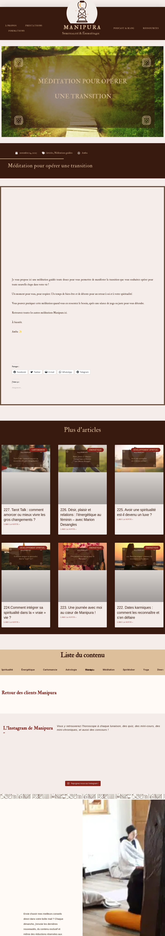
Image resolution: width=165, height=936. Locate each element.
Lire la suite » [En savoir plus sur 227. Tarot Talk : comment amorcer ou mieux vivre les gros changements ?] (12, 524)
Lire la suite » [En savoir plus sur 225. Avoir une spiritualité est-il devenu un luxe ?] (125, 519)
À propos (11, 25)
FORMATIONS (16, 31)
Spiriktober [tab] (129, 669)
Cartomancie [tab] (50, 669)
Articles (50, 152)
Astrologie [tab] (71, 669)
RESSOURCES (151, 28)
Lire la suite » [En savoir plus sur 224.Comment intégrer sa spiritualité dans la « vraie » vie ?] (12, 622)
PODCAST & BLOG (123, 28)
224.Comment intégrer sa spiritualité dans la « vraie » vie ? (25, 612)
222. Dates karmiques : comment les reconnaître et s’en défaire (138, 612)
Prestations (33, 25)
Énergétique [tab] (28, 669)
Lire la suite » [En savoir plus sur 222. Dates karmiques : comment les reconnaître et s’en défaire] (125, 622)
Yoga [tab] (146, 669)
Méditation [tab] (109, 669)
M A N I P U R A (82, 27)
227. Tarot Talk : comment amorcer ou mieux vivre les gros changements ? (24, 515)
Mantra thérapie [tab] (89, 669)
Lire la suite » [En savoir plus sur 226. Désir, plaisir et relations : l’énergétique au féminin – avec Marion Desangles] (68, 529)
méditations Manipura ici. (54, 312)
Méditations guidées (64, 152)
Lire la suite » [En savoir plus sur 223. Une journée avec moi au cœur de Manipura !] (68, 617)
